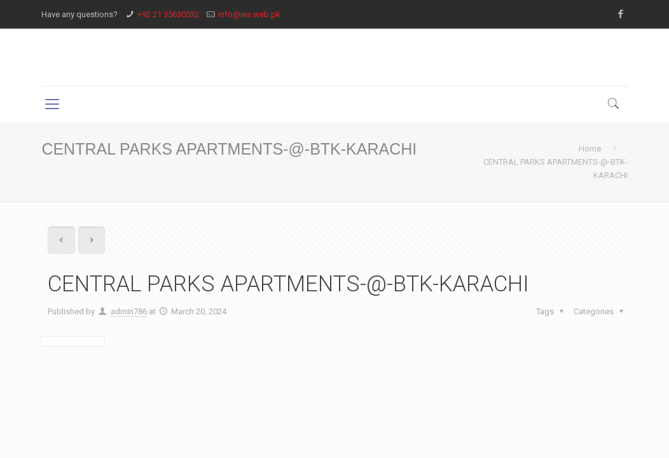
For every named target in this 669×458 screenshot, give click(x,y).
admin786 (129, 311)
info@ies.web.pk (249, 14)
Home (590, 148)
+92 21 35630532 (168, 14)
